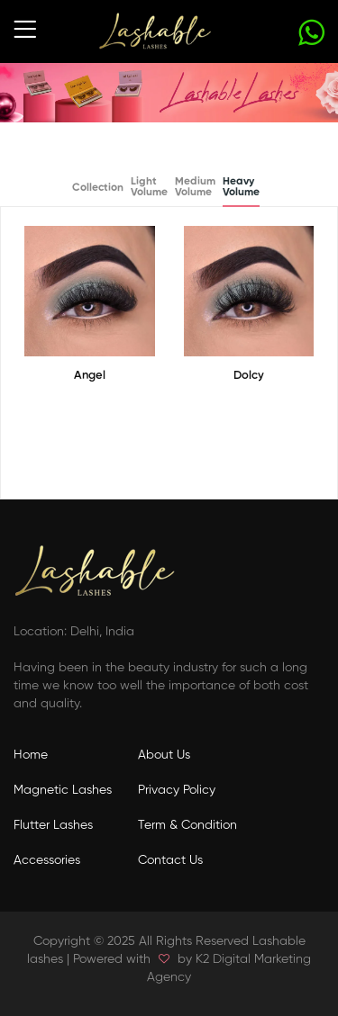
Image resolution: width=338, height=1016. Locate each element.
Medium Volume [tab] (195, 187)
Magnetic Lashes (63, 790)
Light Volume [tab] (149, 187)
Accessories (47, 860)
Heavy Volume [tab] (241, 187)
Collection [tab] (97, 188)
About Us (164, 755)
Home (31, 755)
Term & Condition (187, 825)
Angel (89, 376)
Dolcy (248, 376)
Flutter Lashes (53, 825)
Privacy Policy (176, 790)
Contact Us (170, 860)
